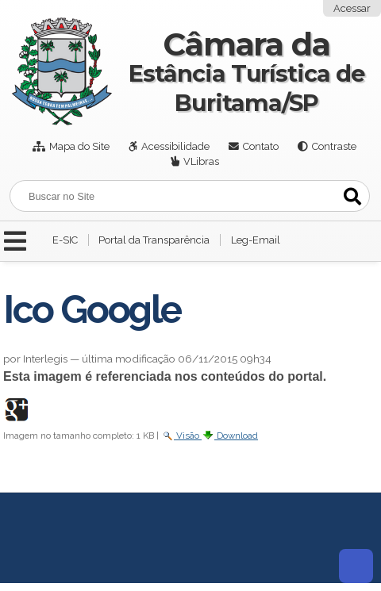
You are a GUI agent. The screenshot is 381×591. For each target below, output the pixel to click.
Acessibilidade (175, 146)
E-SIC (65, 240)
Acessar (352, 8)
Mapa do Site (79, 146)
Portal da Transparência (154, 240)
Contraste (334, 146)
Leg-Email (255, 240)
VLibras (201, 161)
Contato (261, 146)
